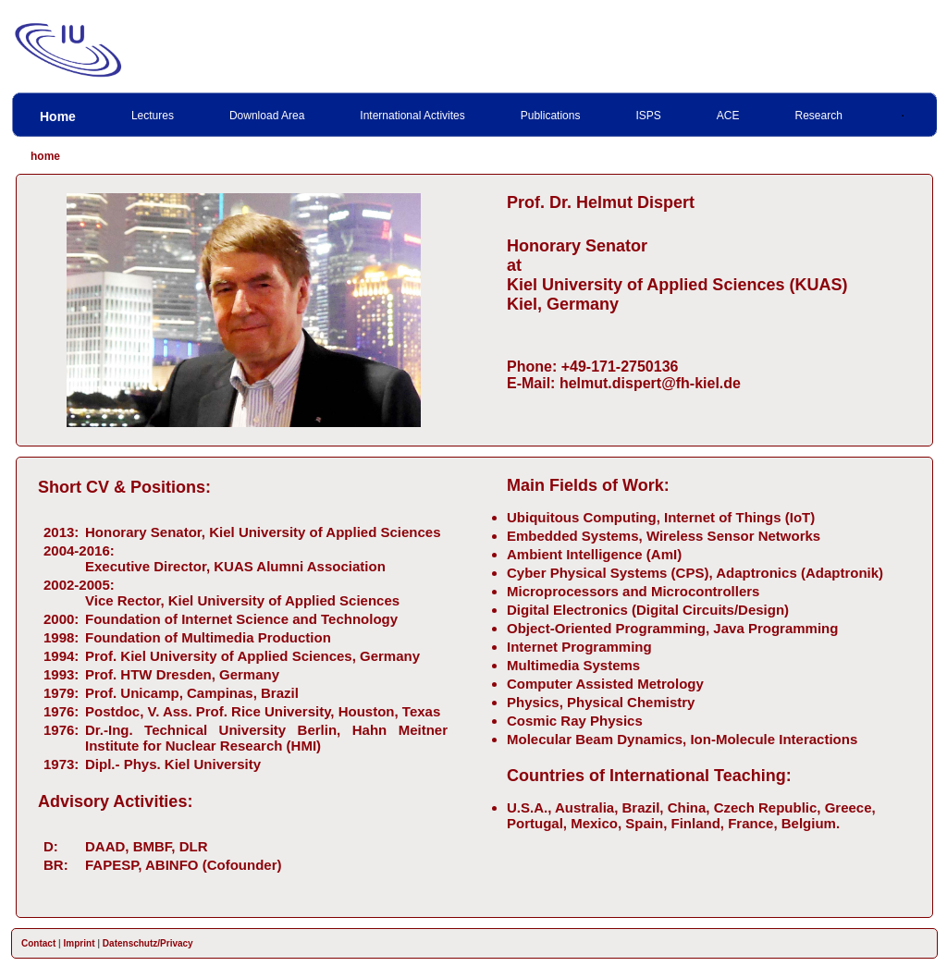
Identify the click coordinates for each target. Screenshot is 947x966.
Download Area (266, 115)
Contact (38, 943)
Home (58, 116)
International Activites (412, 115)
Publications (551, 115)
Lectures (152, 115)
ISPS (647, 115)
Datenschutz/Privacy (148, 943)
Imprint (79, 943)
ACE (728, 115)
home (45, 156)
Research (818, 115)
